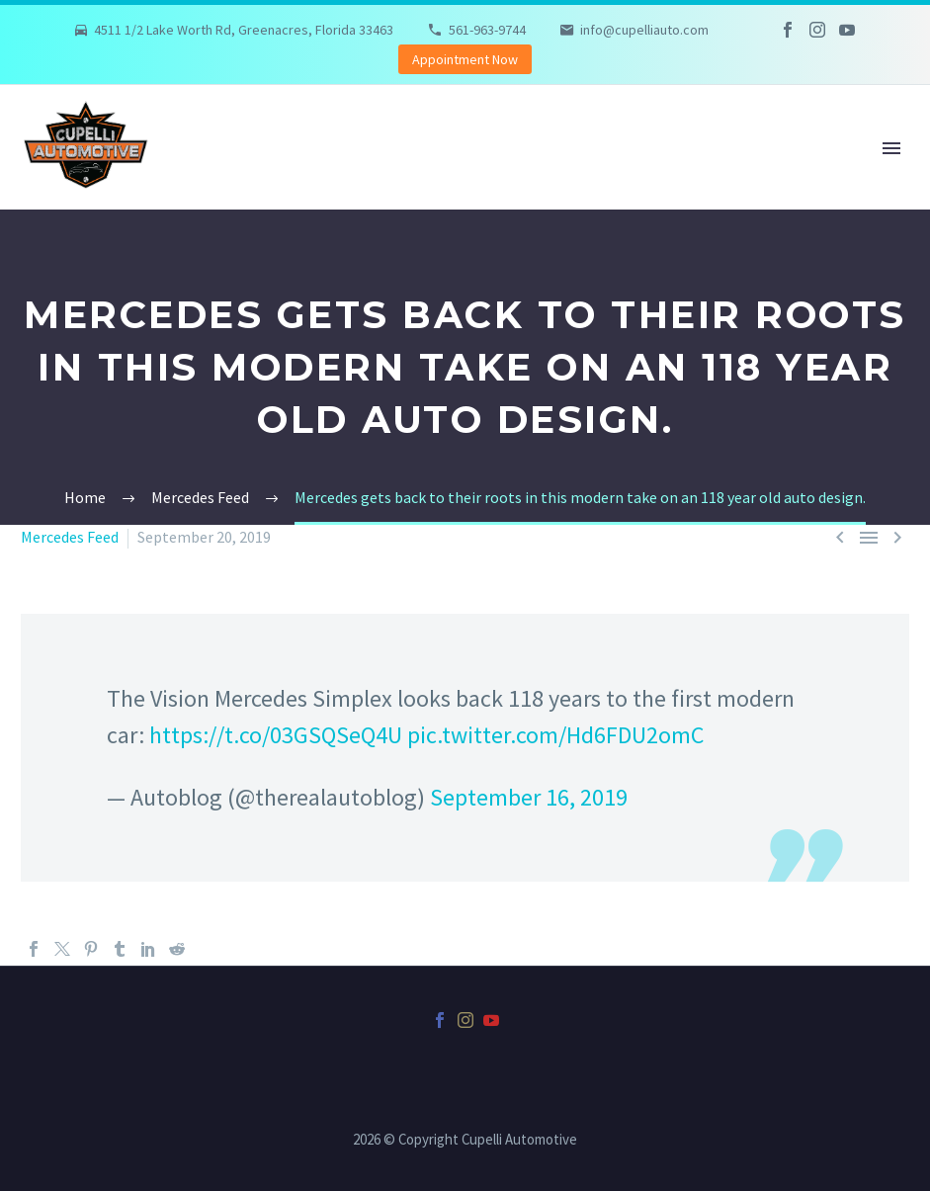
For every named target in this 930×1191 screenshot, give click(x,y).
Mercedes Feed (70, 537)
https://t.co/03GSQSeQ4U (275, 735)
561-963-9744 (487, 30)
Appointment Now (465, 59)
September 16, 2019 (529, 797)
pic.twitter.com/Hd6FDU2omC (555, 735)
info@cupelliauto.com (644, 30)
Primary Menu (891, 148)
